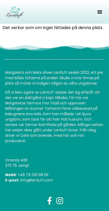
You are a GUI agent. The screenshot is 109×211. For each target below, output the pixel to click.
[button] (100, 12)
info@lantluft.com (36, 180)
